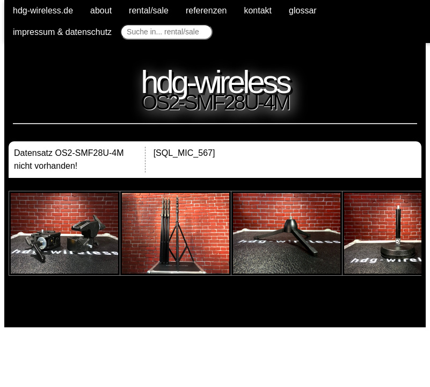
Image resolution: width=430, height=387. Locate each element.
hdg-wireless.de (43, 10)
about (101, 10)
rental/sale (149, 10)
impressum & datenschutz (62, 32)
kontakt (258, 10)
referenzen (206, 10)
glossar (303, 10)
